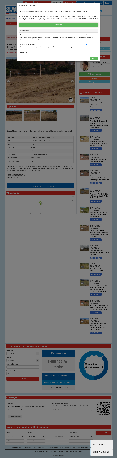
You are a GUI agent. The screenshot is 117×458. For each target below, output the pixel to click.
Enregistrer (94, 58)
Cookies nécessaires (26, 35)
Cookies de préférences (27, 44)
